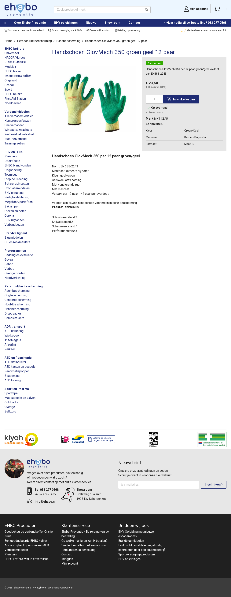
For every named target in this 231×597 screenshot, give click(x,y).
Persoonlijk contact (98, 30)
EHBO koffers (14, 48)
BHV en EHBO (14, 152)
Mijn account (69, 563)
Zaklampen (12, 206)
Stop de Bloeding (16, 179)
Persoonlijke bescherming (24, 286)
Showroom (112, 22)
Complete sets (14, 318)
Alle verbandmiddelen (19, 116)
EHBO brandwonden (18, 165)
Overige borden (15, 273)
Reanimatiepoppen (17, 371)
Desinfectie (12, 161)
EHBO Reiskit (13, 94)
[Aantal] (154, 99)
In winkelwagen (181, 99)
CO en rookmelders (17, 242)
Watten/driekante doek (20, 134)
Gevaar (9, 259)
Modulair (10, 67)
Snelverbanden (14, 125)
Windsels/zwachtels (18, 130)
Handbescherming (17, 309)
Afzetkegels (13, 340)
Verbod (9, 269)
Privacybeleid (39, 587)
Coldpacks (12, 402)
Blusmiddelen (14, 237)
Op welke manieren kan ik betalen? (84, 541)
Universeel (12, 53)
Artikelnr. (151, 112)
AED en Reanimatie (18, 358)
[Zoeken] (102, 9)
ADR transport (15, 326)
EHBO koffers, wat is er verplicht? (27, 559)
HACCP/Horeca (15, 57)
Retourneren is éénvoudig (78, 550)
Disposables (13, 313)
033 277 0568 (217, 22)
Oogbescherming (16, 295)
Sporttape (11, 393)
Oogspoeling (13, 170)
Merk (149, 118)
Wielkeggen (12, 335)
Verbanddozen (14, 224)
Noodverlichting (15, 278)
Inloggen (67, 559)
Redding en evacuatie (19, 255)
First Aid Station (15, 98)
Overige (10, 407)
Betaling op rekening (127, 30)
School (9, 85)
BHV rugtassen (14, 220)
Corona (9, 215)
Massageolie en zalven (20, 398)
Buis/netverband (16, 139)
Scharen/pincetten (17, 183)
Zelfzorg (10, 411)
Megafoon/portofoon (19, 202)
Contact (134, 22)
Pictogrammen (15, 250)
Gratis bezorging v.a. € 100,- (65, 30)
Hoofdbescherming (17, 304)
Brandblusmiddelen (131, 541)
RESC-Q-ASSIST (16, 62)
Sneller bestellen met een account (84, 545)
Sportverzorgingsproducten (136, 554)
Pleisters (11, 156)
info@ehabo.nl (45, 501)
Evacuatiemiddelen (17, 188)
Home (9, 23)
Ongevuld (11, 80)
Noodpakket (13, 103)
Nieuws (91, 22)
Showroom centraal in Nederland (24, 30)
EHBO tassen (13, 71)
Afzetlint (10, 344)
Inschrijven (213, 484)
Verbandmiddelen (17, 112)
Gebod (9, 264)
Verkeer (10, 349)
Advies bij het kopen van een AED (27, 545)
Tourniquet (11, 174)
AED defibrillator (15, 362)
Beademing (12, 376)
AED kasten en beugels (20, 366)
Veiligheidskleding (17, 197)
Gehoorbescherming (18, 300)
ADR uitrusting (14, 331)
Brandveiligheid (16, 233)
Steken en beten (15, 211)
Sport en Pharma (17, 389)
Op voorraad (154, 63)
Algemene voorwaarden (60, 587)
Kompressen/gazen (18, 120)
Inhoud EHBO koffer (18, 76)
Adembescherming (17, 291)
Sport (8, 89)
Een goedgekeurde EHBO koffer (26, 541)
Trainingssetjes (15, 143)
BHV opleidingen (66, 22)
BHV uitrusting (14, 193)
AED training (13, 380)
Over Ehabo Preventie (30, 22)
